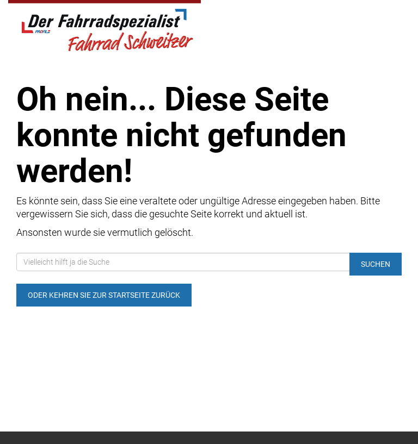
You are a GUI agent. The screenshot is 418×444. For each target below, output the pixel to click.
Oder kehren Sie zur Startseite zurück (104, 295)
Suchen (375, 264)
